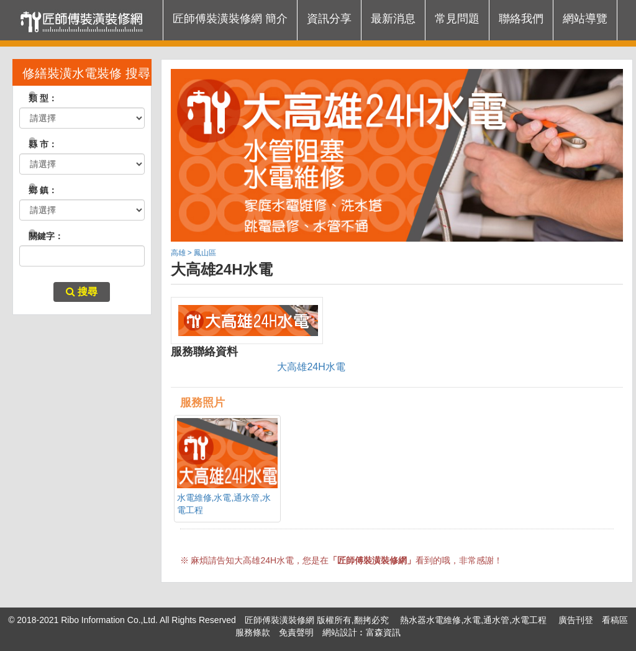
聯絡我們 (521, 18)
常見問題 (457, 18)
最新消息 (393, 18)
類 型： (38, 98)
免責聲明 (296, 632)
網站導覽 (585, 18)
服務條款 (252, 632)
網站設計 (339, 632)
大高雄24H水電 (311, 367)
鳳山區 (205, 252)
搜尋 (82, 291)
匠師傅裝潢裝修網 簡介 (230, 18)
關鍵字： (41, 236)
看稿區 (615, 620)
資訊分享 (329, 18)
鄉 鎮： (38, 190)
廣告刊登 (575, 620)
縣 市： (38, 144)
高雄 (178, 252)
